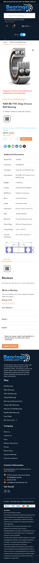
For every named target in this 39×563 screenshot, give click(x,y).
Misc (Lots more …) (10, 420)
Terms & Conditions (10, 458)
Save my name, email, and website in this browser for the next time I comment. (19, 337)
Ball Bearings (8, 386)
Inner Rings (8, 416)
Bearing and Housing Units (13, 401)
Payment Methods (10, 454)
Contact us (8, 435)
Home (5, 42)
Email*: (4, 327)
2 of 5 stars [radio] (6, 303)
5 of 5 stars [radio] (14, 303)
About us (7, 432)
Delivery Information (11, 443)
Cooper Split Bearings (11, 405)
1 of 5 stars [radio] (3, 303)
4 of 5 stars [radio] (11, 303)
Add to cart (26, 139)
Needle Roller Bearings (11, 412)
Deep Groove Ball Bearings (18, 42)
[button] (5, 38)
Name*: (5, 319)
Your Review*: (7, 308)
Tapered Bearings (10, 397)
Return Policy (8, 451)
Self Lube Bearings (10, 393)
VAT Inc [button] (16, 34)
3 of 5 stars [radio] (8, 303)
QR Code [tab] (6, 259)
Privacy (6, 447)
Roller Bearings (9, 390)
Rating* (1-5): (7, 300)
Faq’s (5, 439)
